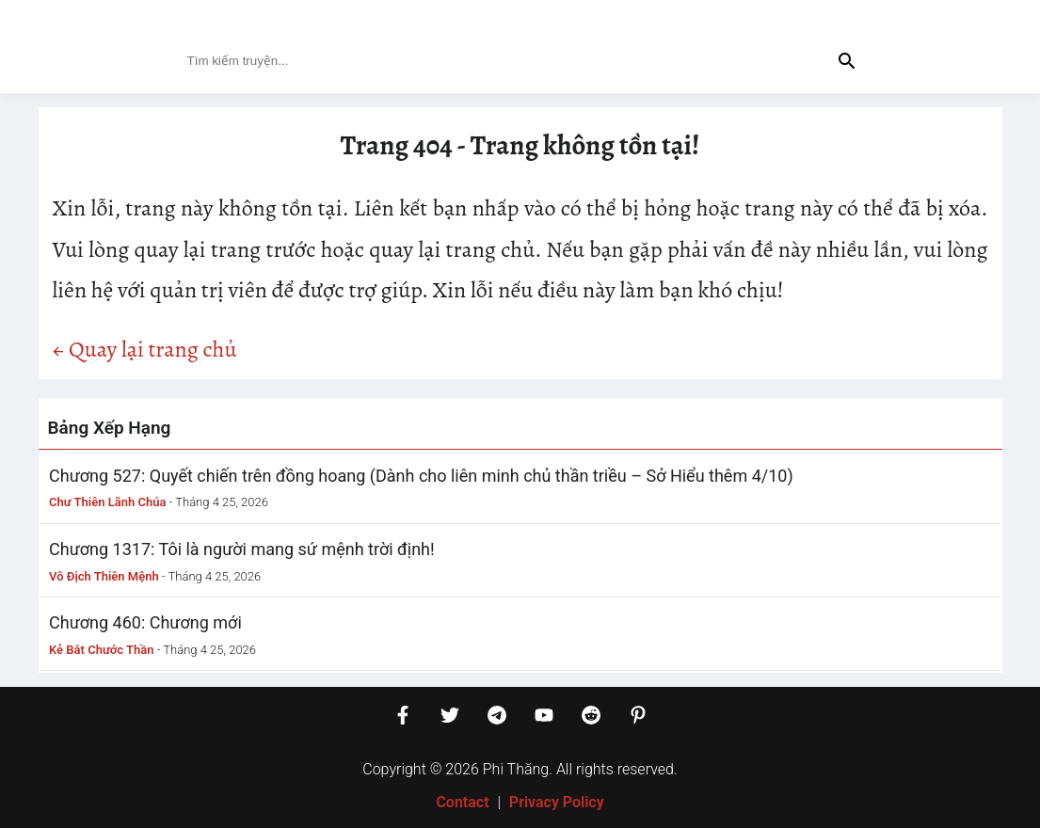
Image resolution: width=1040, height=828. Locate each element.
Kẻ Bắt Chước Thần (101, 650)
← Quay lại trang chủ (145, 349)
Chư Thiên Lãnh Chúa (107, 502)
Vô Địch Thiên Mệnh (104, 576)
